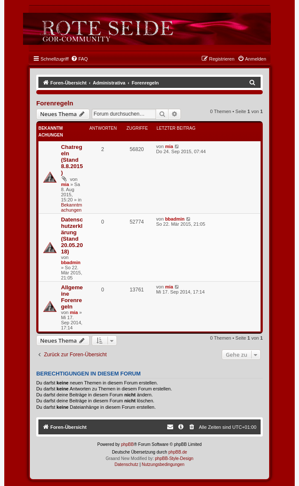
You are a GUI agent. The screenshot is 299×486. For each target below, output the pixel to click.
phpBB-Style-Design (174, 458)
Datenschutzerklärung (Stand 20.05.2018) (72, 235)
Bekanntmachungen (71, 207)
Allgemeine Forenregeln (72, 297)
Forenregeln (54, 103)
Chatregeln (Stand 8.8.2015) (72, 160)
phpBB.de (177, 452)
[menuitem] (79, 59)
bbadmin (71, 262)
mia (65, 184)
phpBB (127, 444)
